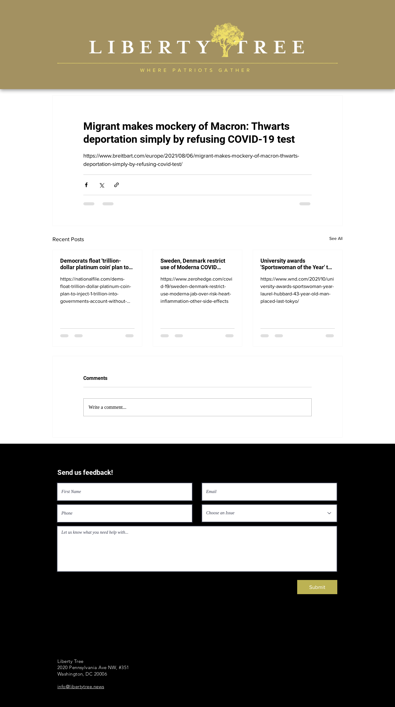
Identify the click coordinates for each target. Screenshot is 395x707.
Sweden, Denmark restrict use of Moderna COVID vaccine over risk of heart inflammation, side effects (193, 263)
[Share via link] (116, 185)
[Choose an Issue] (269, 513)
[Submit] (317, 587)
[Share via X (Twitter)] (101, 185)
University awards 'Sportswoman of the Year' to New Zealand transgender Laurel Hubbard (295, 263)
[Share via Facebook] (86, 185)
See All (336, 238)
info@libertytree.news (80, 686)
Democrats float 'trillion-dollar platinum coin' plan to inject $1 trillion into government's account (94, 263)
